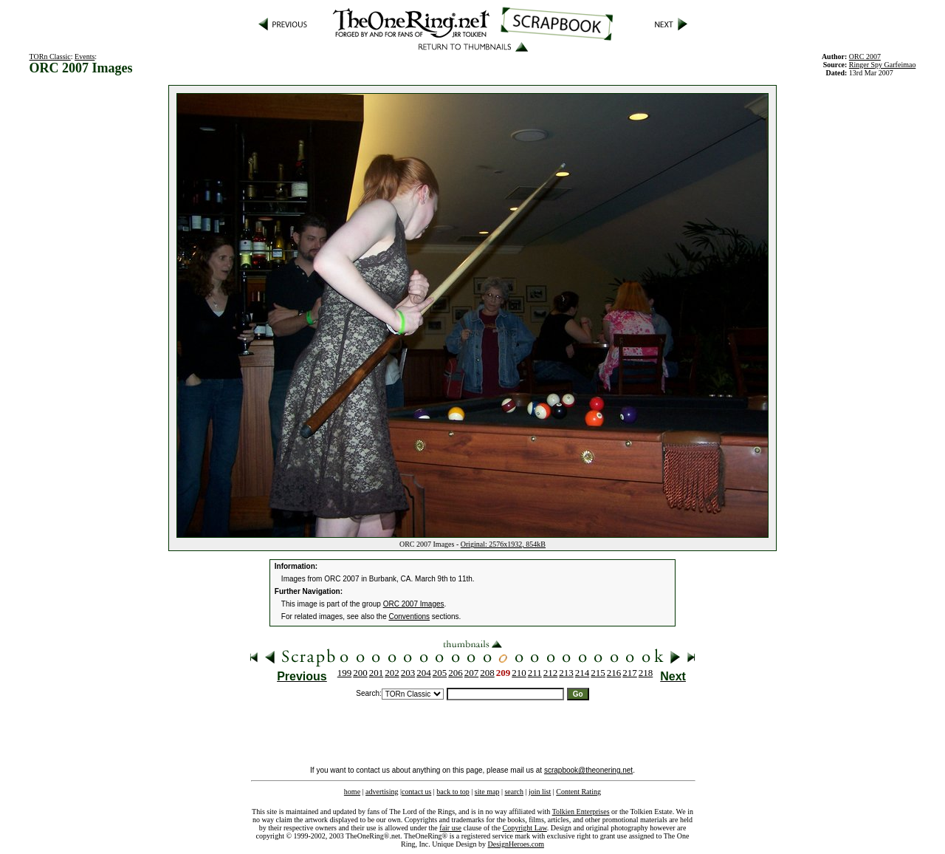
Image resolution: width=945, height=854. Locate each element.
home (352, 792)
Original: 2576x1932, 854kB (503, 544)
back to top (452, 792)
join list (540, 792)
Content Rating (578, 792)
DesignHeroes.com (516, 844)
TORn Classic (50, 56)
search (513, 792)
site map (487, 792)
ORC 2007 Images (413, 604)
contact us (416, 792)
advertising (381, 792)
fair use (450, 828)
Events (84, 56)
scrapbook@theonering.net (588, 770)
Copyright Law (525, 828)
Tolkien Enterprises (581, 811)
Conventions (409, 616)
